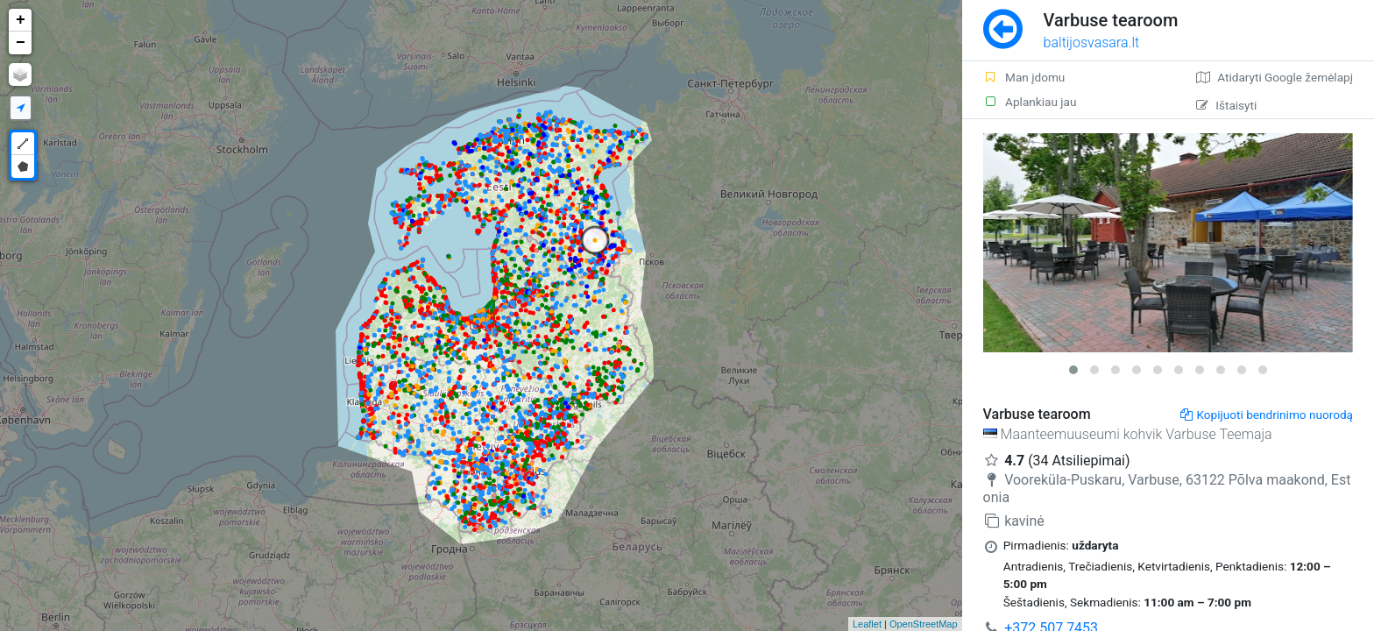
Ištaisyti (1226, 105)
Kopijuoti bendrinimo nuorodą (1266, 415)
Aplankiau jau (1030, 102)
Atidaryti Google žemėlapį (1274, 77)
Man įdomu (1024, 77)
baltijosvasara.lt (1092, 42)
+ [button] (20, 20)
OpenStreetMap (923, 624)
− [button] (20, 42)
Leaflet (867, 624)
